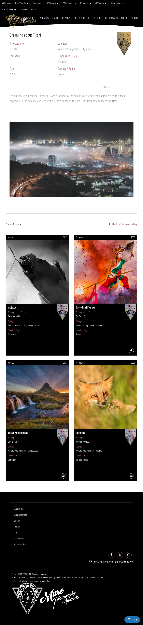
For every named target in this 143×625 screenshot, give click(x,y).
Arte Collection (9, 9)
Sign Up (135, 17)
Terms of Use (72, 577)
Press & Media (81, 17)
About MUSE (19, 508)
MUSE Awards (21, 3)
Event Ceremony (61, 17)
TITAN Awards (69, 3)
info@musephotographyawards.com (111, 562)
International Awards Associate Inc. (36, 581)
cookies (100, 577)
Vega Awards (37, 3)
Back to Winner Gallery (123, 224)
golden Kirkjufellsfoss (18, 432)
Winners (44, 17)
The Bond (80, 432)
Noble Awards (117, 3)
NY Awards (85, 3)
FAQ (15, 532)
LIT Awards (100, 3)
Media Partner (20, 538)
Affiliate (17, 520)
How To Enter (18, 17)
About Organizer (20, 514)
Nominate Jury (20, 544)
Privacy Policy (82, 577)
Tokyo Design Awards (28, 9)
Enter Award (111, 17)
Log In (124, 17)
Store (97, 17)
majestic (12, 307)
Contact (17, 526)
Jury (32, 17)
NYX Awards (52, 3)
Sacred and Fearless (85, 307)
